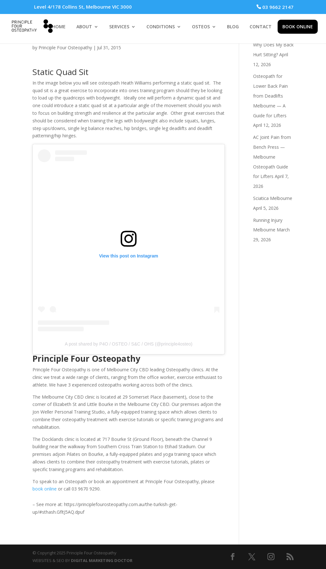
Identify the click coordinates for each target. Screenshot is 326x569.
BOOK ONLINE (297, 27)
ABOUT (84, 27)
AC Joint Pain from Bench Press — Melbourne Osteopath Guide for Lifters (272, 156)
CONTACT (261, 27)
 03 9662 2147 (275, 7)
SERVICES (119, 27)
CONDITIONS (160, 27)
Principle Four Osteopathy (65, 48)
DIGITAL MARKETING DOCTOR (101, 560)
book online (44, 489)
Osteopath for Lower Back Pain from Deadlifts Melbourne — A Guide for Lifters (270, 95)
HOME (59, 27)
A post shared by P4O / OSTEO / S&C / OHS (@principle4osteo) (129, 343)
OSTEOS (201, 27)
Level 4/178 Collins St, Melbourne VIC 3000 (83, 6)
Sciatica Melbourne (272, 198)
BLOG (233, 27)
